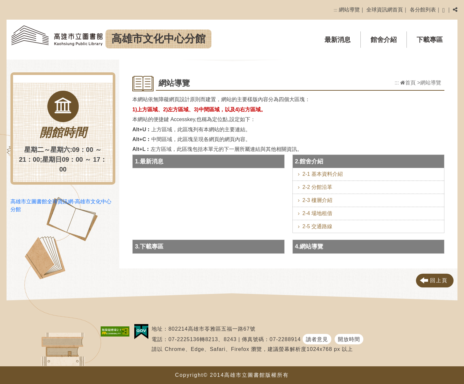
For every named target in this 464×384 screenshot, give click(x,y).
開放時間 (349, 339)
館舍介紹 (384, 39)
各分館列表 (423, 9)
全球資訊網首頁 (384, 9)
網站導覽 (349, 9)
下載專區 (430, 39)
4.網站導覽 (309, 246)
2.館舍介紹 (309, 161)
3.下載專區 (149, 246)
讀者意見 (317, 339)
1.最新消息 (149, 161)
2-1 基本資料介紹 (323, 174)
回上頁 (439, 280)
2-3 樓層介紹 (318, 200)
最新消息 (337, 39)
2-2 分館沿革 (318, 187)
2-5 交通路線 (318, 226)
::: (335, 10)
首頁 (408, 82)
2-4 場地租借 (318, 213)
